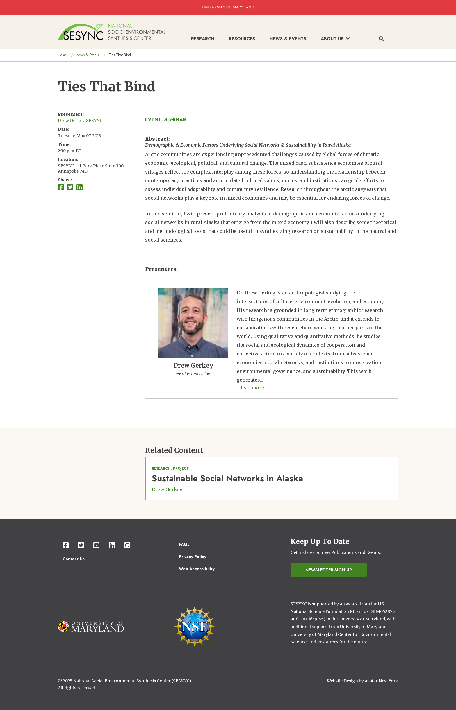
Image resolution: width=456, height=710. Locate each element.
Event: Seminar (165, 119)
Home (62, 55)
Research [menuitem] (202, 38)
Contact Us (74, 559)
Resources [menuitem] (242, 38)
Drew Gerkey (167, 489)
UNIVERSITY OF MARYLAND (228, 7)
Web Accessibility (197, 569)
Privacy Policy (192, 556)
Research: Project (170, 468)
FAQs (184, 544)
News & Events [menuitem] (288, 38)
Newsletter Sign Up (328, 570)
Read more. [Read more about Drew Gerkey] (252, 388)
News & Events (87, 55)
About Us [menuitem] (335, 38)
